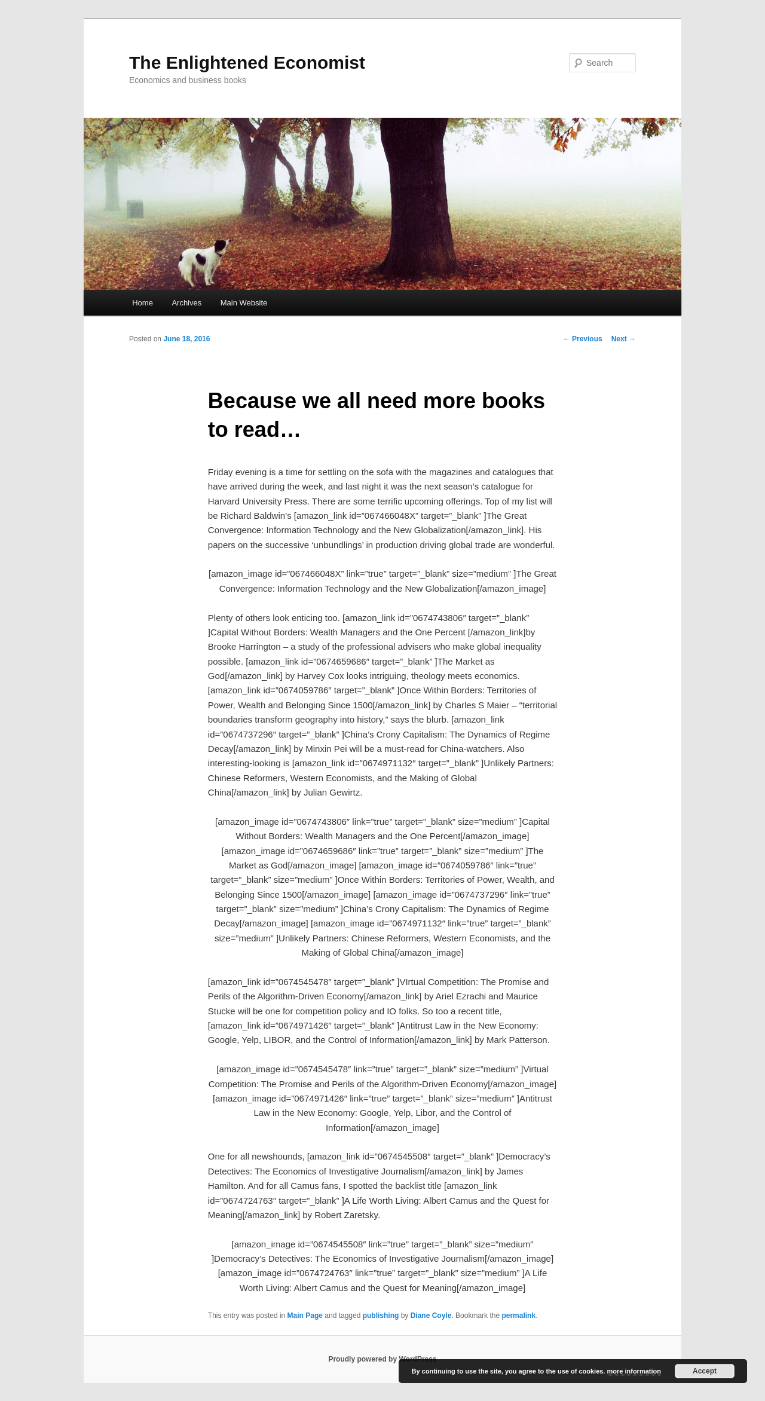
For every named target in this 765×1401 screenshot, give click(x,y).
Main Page (305, 1315)
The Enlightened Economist (247, 62)
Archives (186, 302)
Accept (705, 1371)
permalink (518, 1315)
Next (623, 339)
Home (142, 302)
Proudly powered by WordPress (382, 1359)
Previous (582, 339)
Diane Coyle (431, 1315)
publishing (381, 1315)
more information (633, 1371)
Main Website (244, 302)
